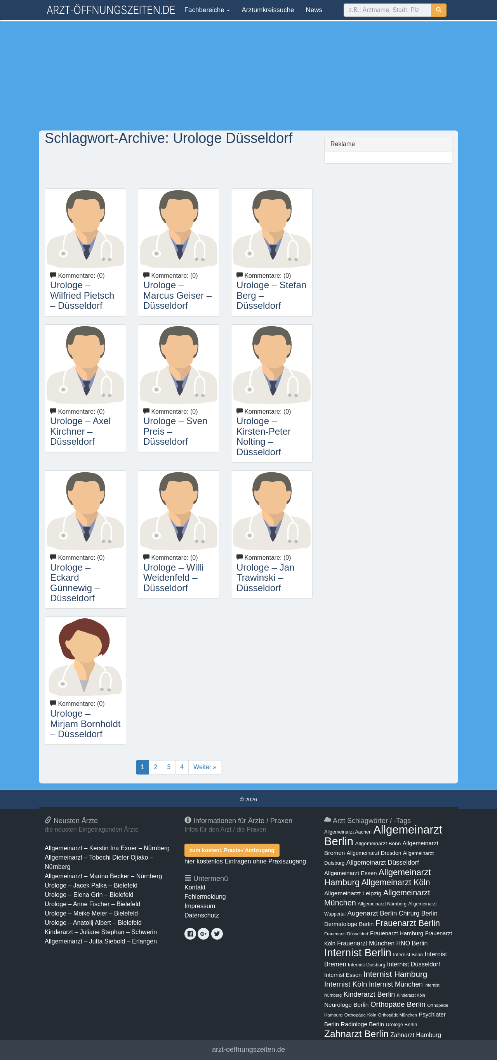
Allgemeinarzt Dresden (374, 853)
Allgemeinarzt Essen (350, 873)
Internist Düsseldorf (413, 964)
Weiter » (204, 767)
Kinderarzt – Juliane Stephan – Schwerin (101, 932)
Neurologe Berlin (346, 1004)
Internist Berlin (357, 953)
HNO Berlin (412, 943)
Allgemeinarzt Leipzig (352, 893)
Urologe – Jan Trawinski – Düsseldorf (265, 577)
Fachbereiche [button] (206, 10)
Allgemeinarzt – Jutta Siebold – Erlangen (101, 941)
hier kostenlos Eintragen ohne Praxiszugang (245, 861)
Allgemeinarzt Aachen (348, 832)
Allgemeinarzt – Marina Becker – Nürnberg (103, 876)
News (314, 10)
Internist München (396, 984)
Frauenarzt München (365, 943)
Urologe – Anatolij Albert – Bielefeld (93, 922)
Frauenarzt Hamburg (396, 933)
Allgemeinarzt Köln (395, 882)
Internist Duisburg (366, 965)
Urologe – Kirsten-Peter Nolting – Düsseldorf (263, 436)
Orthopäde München (397, 1015)
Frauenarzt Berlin (407, 923)
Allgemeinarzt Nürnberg (382, 904)
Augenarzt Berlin (372, 913)
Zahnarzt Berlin (356, 1034)
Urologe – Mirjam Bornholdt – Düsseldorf (85, 723)
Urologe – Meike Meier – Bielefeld (91, 913)
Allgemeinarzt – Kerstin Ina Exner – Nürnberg (107, 848)
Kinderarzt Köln (411, 995)
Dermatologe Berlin (349, 924)
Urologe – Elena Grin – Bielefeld (89, 894)
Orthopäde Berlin (398, 1004)
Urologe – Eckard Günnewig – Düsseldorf (75, 582)
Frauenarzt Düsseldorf (346, 933)
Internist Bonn (408, 954)
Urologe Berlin (401, 1024)
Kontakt (194, 887)
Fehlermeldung (205, 896)
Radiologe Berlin (362, 1024)
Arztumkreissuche (268, 10)
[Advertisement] (248, 75)
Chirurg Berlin (418, 913)
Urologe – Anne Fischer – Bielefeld (92, 904)
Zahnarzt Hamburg (415, 1035)
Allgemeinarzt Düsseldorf (382, 862)
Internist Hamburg (395, 973)
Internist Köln (345, 984)
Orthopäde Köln (360, 1015)
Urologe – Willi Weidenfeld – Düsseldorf (173, 577)
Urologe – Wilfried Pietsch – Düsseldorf (82, 295)
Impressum (199, 906)
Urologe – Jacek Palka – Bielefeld (91, 885)
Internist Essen (342, 975)
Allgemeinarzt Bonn (378, 843)
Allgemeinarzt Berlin (383, 835)
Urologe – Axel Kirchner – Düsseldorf (80, 431)
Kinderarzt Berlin (369, 994)
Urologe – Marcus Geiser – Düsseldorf (177, 295)
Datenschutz (201, 915)
